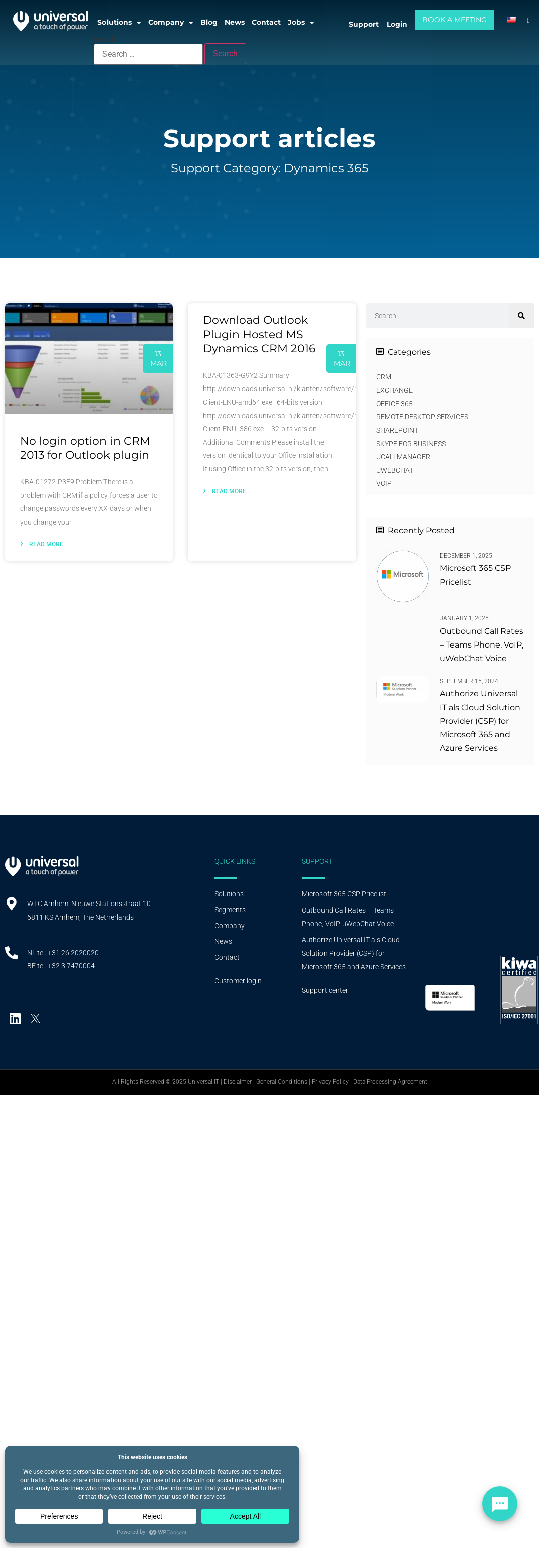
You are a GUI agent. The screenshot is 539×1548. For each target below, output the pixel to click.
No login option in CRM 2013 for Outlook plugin (85, 448)
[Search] (521, 315)
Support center (325, 990)
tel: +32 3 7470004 (66, 966)
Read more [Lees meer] (41, 543)
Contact (266, 22)
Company (170, 22)
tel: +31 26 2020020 (68, 953)
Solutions (119, 22)
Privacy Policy (330, 1081)
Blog (209, 22)
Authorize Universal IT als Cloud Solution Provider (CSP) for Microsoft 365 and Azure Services (480, 721)
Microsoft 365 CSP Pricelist (344, 894)
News (235, 22)
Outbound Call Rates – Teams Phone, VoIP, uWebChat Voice (481, 644)
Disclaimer (238, 1081)
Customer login (238, 981)
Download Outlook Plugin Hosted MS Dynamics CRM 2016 (259, 334)
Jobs (301, 22)
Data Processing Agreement (390, 1081)
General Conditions (281, 1081)
